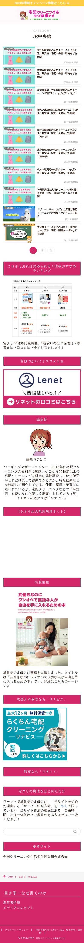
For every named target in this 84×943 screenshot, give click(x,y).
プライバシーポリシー (16, 930)
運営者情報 (11, 902)
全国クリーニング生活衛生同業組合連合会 (35, 856)
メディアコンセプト (18, 907)
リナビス (57, 498)
